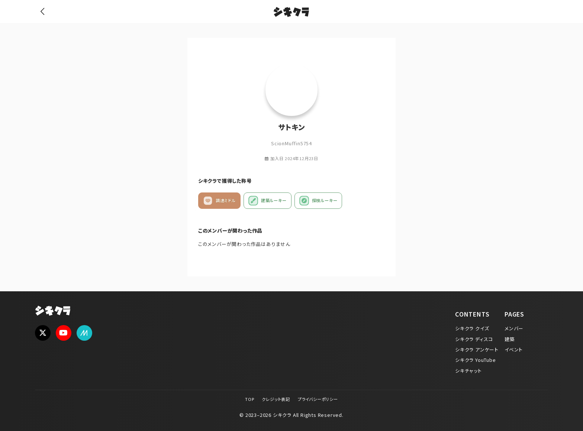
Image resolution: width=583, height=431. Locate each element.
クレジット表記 (276, 399)
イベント (514, 349)
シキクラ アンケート (477, 349)
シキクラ (291, 13)
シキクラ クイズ (472, 328)
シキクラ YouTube (475, 359)
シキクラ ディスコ (474, 339)
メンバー (514, 328)
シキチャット (468, 370)
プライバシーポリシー (318, 399)
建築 (510, 339)
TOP (249, 399)
